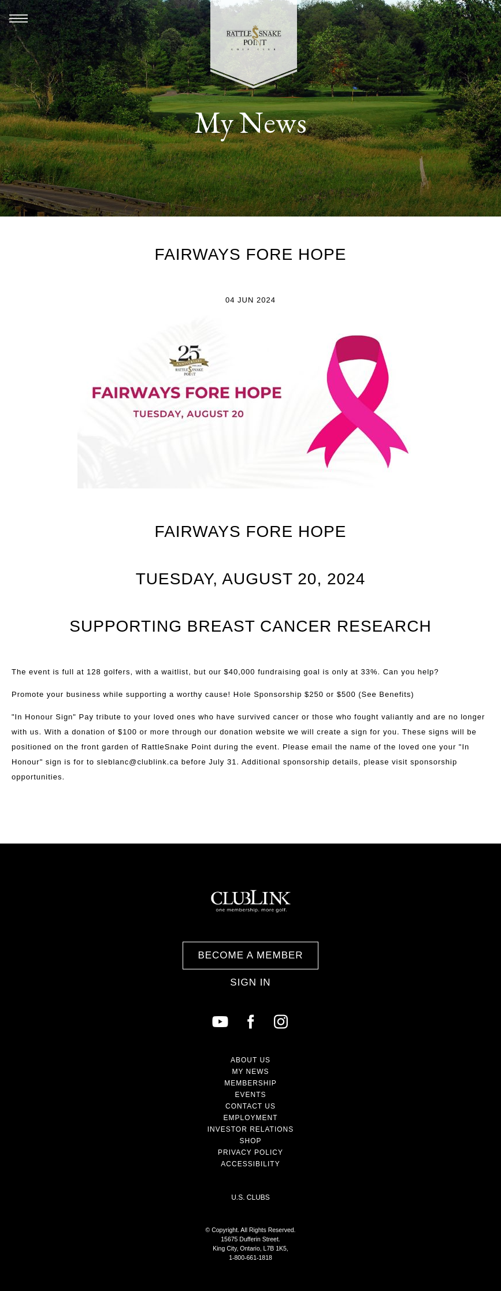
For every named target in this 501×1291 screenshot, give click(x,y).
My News (250, 1072)
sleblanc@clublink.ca (138, 762)
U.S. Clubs (250, 1197)
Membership (250, 1083)
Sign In (250, 982)
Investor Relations (250, 1129)
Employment (250, 1118)
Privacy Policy (250, 1152)
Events (250, 1095)
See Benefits (386, 694)
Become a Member (250, 955)
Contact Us (250, 1106)
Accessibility (250, 1164)
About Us (250, 1060)
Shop (250, 1141)
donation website (252, 731)
